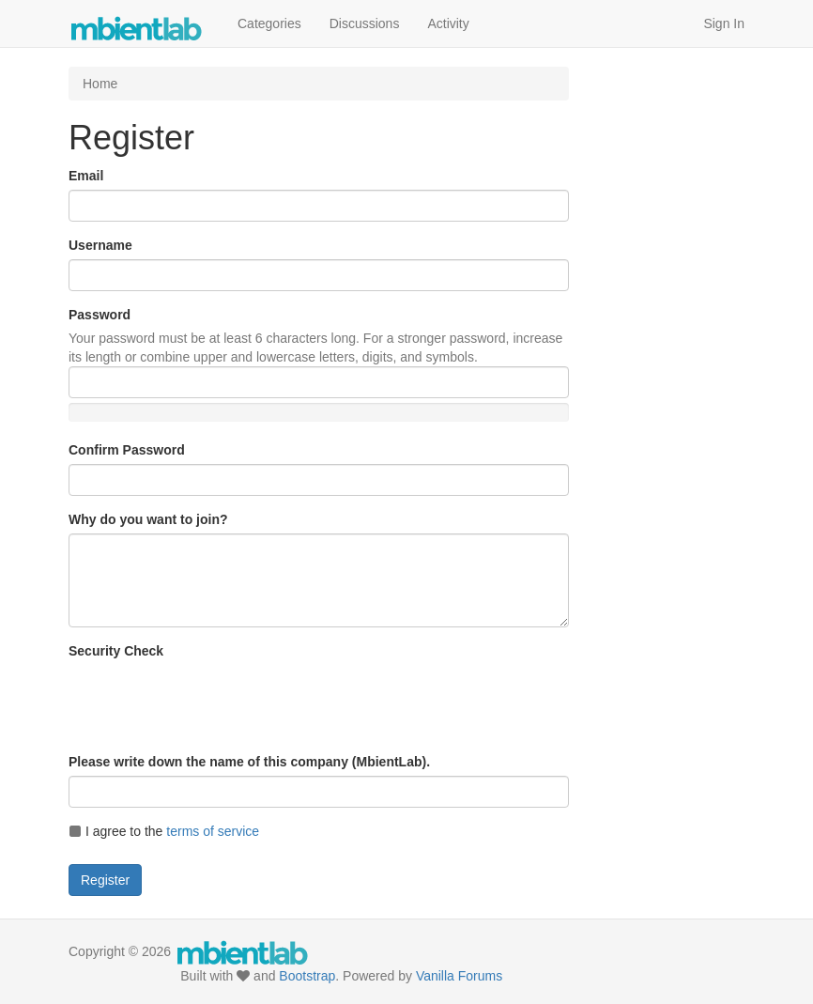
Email (86, 175)
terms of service (212, 831)
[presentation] (211, 701)
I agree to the (164, 831)
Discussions (365, 23)
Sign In (723, 23)
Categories (269, 23)
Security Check (116, 650)
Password (99, 314)
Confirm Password (127, 449)
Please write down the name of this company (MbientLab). (249, 761)
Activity (447, 23)
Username (100, 245)
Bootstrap (307, 975)
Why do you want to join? (148, 519)
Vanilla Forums (459, 975)
